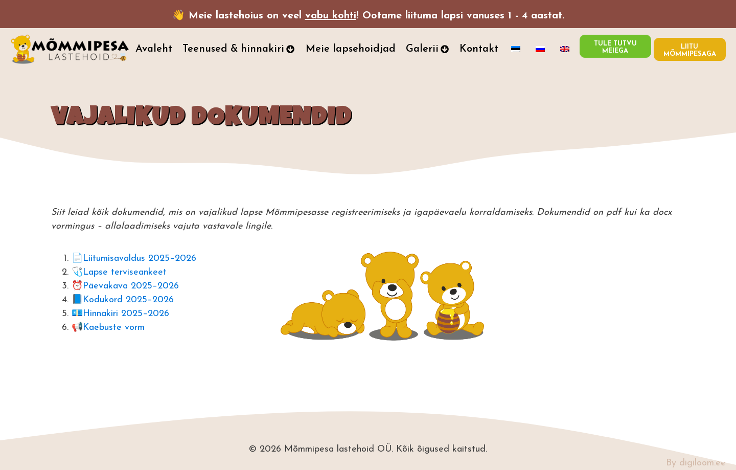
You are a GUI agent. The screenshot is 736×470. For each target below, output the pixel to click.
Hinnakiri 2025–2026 (126, 314)
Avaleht (153, 49)
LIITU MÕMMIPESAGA (689, 50)
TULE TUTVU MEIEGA (615, 45)
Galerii (427, 49)
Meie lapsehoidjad (351, 49)
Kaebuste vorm (114, 327)
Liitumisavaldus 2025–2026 (139, 258)
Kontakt (478, 49)
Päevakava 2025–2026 (131, 286)
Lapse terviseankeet (125, 272)
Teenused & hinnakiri (238, 49)
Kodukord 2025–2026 (128, 300)
